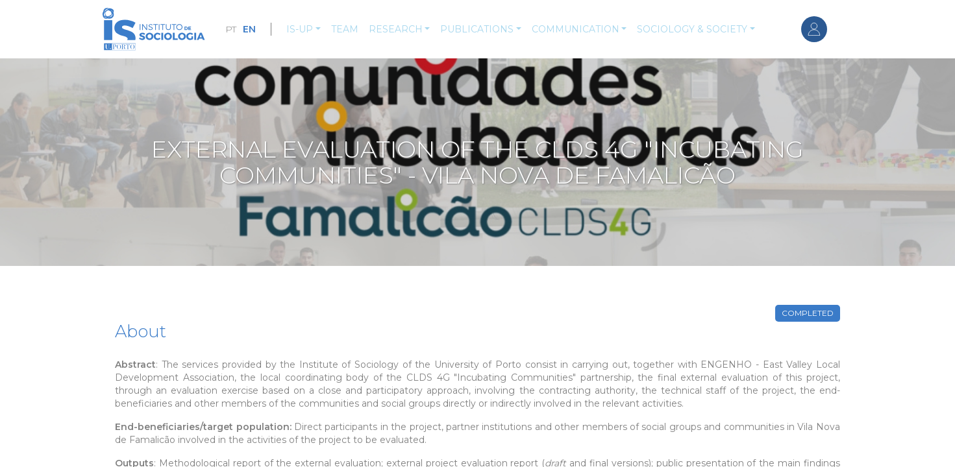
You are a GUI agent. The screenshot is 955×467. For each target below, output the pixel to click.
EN (249, 29)
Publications (477, 29)
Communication (575, 29)
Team (344, 29)
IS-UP (299, 29)
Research (396, 29)
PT (230, 29)
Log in (814, 29)
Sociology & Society (692, 29)
